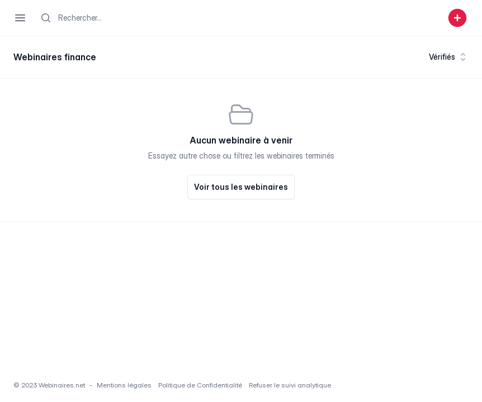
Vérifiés (449, 57)
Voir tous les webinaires (241, 187)
